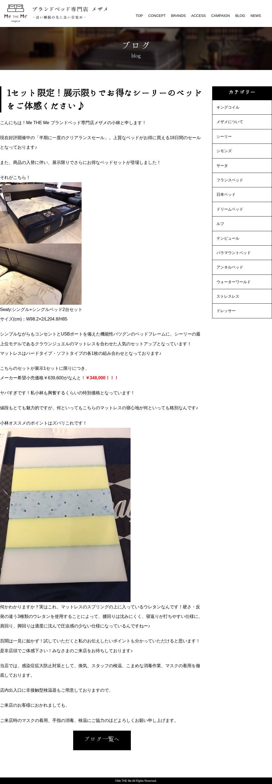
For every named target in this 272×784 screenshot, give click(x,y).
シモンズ (224, 151)
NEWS (256, 16)
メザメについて (230, 122)
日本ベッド (226, 194)
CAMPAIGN (220, 16)
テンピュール (228, 238)
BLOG (240, 16)
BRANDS (178, 16)
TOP (139, 16)
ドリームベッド (230, 209)
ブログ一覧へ (102, 739)
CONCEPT (157, 16)
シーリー (224, 136)
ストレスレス (228, 296)
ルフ (220, 223)
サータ (222, 165)
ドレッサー (226, 311)
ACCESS (198, 16)
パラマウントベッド (234, 253)
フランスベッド (230, 180)
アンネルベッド (230, 267)
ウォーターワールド (234, 282)
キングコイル (228, 107)
